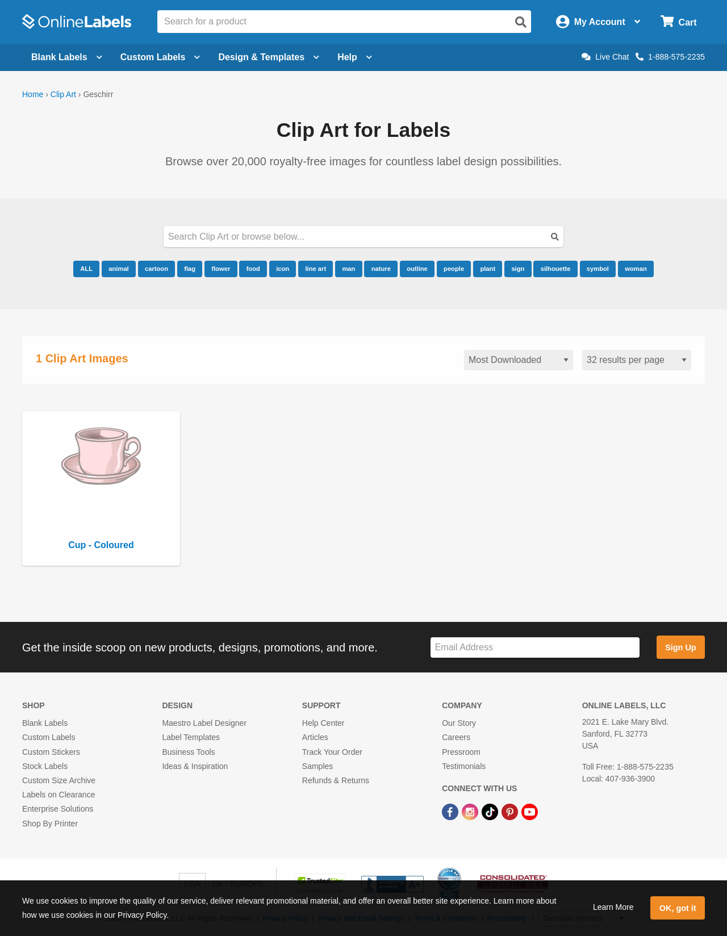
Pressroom (461, 752)
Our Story (459, 723)
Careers (456, 737)
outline (417, 268)
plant (487, 268)
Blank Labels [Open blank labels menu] (66, 57)
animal (118, 268)
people (454, 268)
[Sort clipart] (518, 360)
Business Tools (188, 752)
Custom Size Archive (58, 780)
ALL (86, 268)
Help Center (323, 723)
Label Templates (191, 737)
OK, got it (677, 908)
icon (282, 268)
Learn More (613, 907)
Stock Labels (45, 766)
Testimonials (464, 766)
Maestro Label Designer (204, 723)
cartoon (156, 268)
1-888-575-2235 (670, 56)
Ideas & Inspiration (195, 766)
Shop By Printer (50, 823)
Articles (315, 737)
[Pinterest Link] (511, 811)
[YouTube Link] (529, 811)
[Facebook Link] (451, 811)
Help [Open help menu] (354, 57)
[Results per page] (636, 360)
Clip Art (63, 94)
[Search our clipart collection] (363, 236)
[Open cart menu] (678, 22)
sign (517, 268)
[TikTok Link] (491, 811)
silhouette (556, 268)
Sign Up (680, 647)
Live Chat (605, 57)
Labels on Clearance (58, 794)
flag (189, 268)
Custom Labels (48, 737)
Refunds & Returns (335, 780)
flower (220, 268)
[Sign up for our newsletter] (535, 647)
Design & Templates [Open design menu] (268, 57)
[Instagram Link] (471, 811)
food (253, 268)
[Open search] (521, 22)
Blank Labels (45, 723)
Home (32, 94)
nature (381, 268)
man (348, 268)
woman (636, 268)
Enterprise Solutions (57, 808)
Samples (317, 766)
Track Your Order (332, 752)
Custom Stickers (51, 752)
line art (315, 268)
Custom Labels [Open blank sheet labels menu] (160, 57)
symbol (598, 268)
